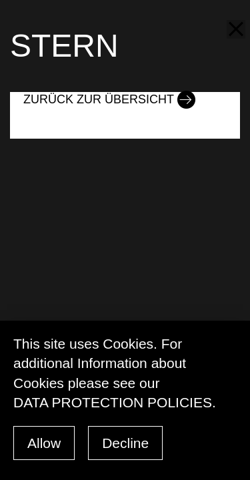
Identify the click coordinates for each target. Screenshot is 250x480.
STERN (64, 45)
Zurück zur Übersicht (98, 99)
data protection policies (112, 402)
